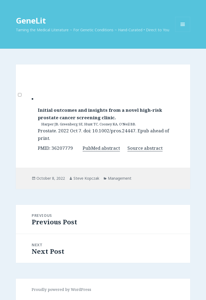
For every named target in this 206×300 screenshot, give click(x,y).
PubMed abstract (101, 148)
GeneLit (31, 20)
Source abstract (145, 148)
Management (119, 178)
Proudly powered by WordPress (61, 289)
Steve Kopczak (86, 178)
